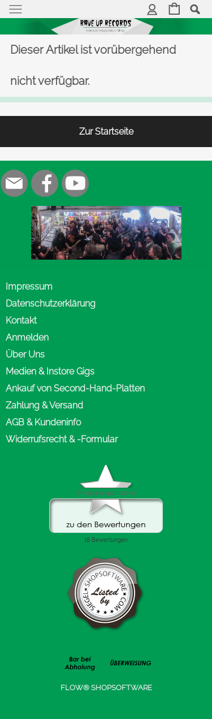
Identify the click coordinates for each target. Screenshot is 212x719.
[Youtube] (75, 183)
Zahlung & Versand (44, 405)
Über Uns (25, 354)
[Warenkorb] (174, 10)
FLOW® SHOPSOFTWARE (106, 687)
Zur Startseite (106, 131)
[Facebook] (45, 183)
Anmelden (27, 337)
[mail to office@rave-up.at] (14, 183)
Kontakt (21, 320)
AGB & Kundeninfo (43, 422)
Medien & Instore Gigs (50, 371)
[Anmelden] (152, 10)
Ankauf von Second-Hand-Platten (75, 388)
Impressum (29, 286)
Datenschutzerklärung (51, 303)
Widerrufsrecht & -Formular (62, 439)
